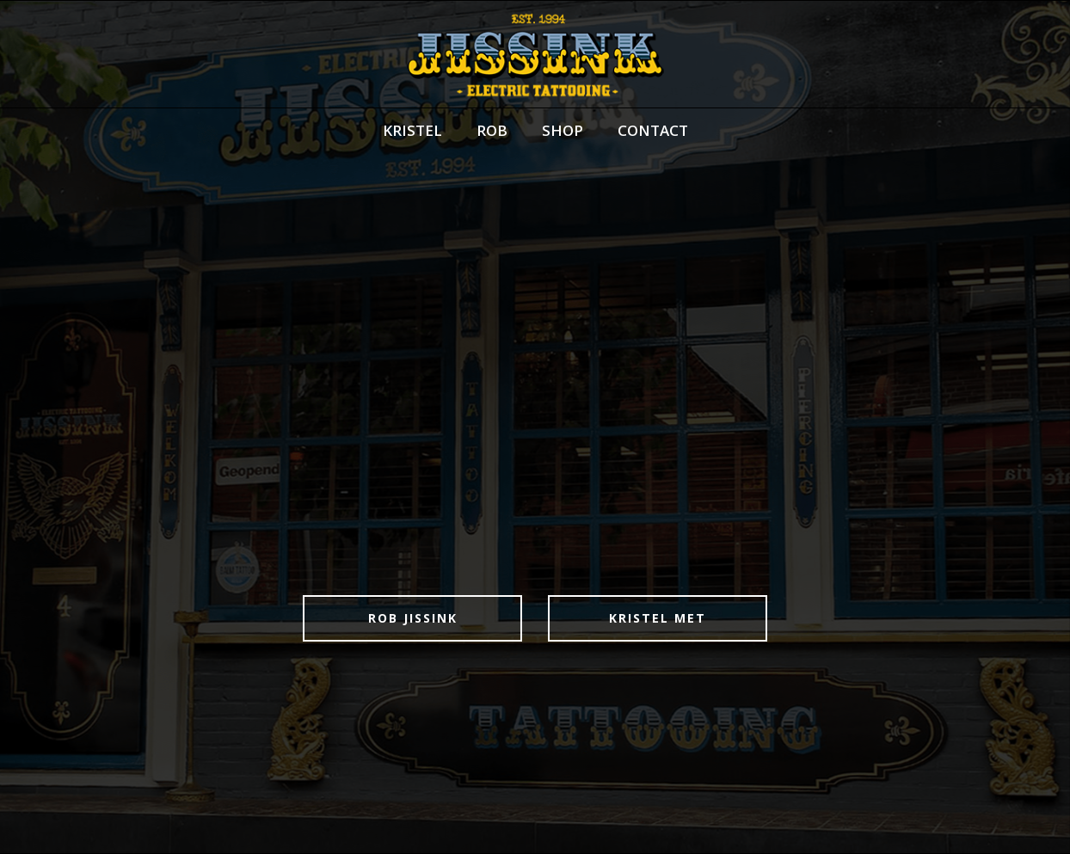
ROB (492, 130)
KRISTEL (412, 130)
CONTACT (653, 130)
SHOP (562, 130)
